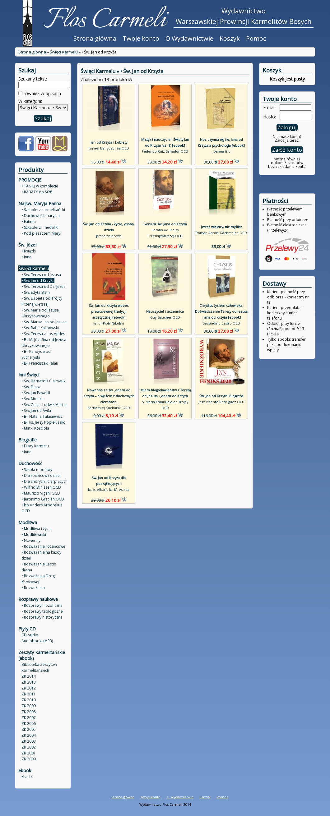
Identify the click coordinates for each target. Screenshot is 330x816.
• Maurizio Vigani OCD (40, 493)
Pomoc (256, 38)
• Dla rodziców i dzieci (40, 475)
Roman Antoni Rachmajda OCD (221, 233)
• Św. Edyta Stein (35, 292)
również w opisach (41, 93)
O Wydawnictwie (189, 38)
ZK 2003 (28, 741)
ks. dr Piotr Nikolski (108, 323)
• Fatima (28, 221)
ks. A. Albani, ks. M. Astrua (108, 489)
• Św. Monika (32, 398)
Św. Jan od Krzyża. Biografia (221, 396)
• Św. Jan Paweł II (35, 392)
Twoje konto (141, 38)
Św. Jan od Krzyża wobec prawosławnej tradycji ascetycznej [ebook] (109, 311)
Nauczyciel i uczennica (165, 311)
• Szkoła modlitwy (36, 469)
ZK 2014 (28, 676)
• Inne (26, 257)
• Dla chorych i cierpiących (44, 481)
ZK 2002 (28, 747)
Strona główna (94, 38)
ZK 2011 (28, 694)
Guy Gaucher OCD (165, 317)
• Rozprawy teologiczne (42, 611)
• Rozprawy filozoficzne (42, 605)
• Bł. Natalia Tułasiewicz (42, 416)
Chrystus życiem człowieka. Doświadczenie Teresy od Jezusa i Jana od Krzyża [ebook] (221, 311)
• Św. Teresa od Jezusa (41, 274)
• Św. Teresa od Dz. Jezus (43, 286)
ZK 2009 (28, 705)
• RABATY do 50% (37, 192)
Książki (27, 776)
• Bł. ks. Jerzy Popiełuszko (43, 422)
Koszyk (230, 38)
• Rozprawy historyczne (42, 617)
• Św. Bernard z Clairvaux (43, 381)
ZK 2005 (28, 729)
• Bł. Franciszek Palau (39, 363)
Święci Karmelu (64, 52)
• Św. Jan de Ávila (36, 410)
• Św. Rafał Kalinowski (40, 327)
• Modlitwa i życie (36, 528)
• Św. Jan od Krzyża (37, 280)
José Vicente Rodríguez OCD (221, 402)
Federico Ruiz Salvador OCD (165, 151)
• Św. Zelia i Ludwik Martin (44, 404)
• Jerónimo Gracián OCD (42, 499)
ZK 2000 (28, 759)
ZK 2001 (28, 753)
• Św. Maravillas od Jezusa (44, 322)
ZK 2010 (28, 700)
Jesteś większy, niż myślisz (221, 227)
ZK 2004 (28, 735)
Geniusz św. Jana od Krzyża (165, 224)
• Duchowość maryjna (40, 215)
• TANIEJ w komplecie (39, 186)
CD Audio (29, 635)
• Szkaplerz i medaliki (39, 227)
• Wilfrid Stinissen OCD (41, 487)
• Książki (28, 251)
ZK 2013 (28, 682)
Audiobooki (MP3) (37, 640)
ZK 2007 (28, 717)
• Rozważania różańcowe (43, 546)
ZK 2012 (28, 688)
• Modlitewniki (33, 534)
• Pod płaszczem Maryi (41, 233)
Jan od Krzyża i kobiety (109, 142)
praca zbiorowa (109, 236)
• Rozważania (33, 587)
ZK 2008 (28, 711)
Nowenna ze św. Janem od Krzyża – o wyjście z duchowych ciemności (108, 396)
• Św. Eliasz (30, 387)
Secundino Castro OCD (221, 323)
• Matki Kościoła (35, 428)
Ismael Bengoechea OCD (109, 148)
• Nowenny (30, 540)
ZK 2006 (28, 723)
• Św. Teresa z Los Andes (43, 333)
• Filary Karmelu (35, 446)
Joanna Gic (221, 151)
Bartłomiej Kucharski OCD (108, 408)
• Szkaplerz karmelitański (43, 209)
